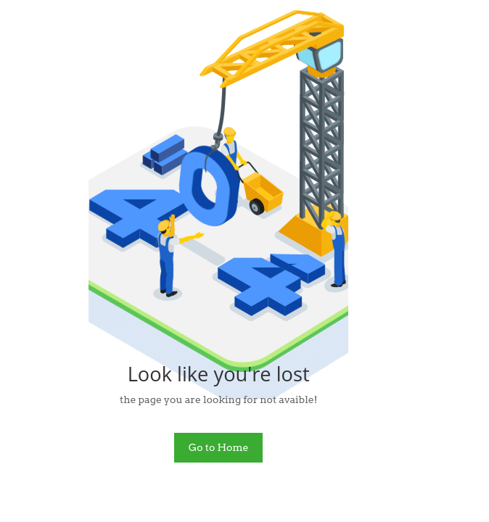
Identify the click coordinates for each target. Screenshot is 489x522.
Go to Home (219, 447)
